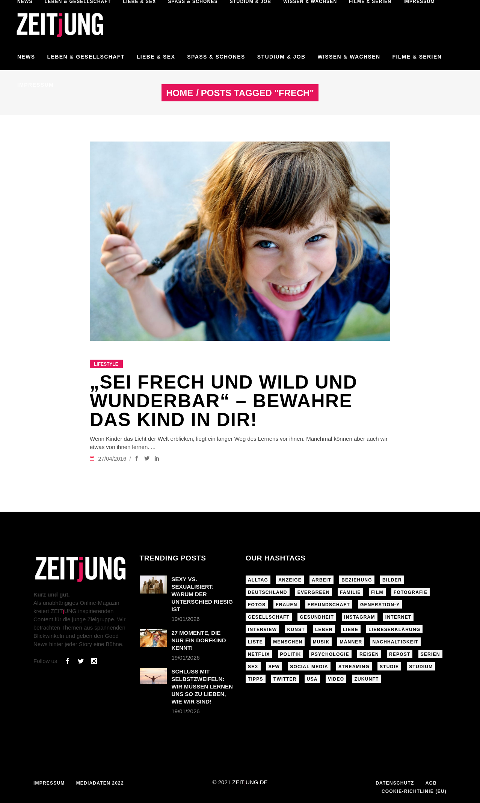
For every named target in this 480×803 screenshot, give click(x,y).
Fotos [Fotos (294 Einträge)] (257, 604)
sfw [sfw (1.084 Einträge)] (274, 666)
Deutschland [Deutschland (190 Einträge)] (267, 592)
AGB (431, 783)
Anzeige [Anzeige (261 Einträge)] (290, 580)
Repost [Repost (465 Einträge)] (400, 654)
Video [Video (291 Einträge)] (336, 679)
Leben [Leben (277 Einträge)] (324, 629)
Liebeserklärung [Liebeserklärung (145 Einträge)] (394, 629)
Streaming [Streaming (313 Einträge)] (354, 666)
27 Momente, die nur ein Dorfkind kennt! (199, 640)
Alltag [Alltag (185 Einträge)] (258, 580)
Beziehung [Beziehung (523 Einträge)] (356, 580)
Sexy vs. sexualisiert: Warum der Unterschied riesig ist (202, 594)
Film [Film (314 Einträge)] (377, 592)
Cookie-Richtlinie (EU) (414, 791)
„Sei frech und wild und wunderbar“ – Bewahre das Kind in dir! (223, 401)
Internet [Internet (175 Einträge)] (398, 617)
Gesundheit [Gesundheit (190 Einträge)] (317, 617)
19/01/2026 (186, 619)
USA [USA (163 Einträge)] (312, 679)
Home (179, 93)
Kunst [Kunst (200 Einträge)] (296, 629)
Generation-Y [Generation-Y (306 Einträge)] (380, 604)
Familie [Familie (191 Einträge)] (350, 592)
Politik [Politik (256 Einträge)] (290, 654)
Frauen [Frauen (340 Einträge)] (286, 604)
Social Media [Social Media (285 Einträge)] (309, 666)
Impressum (49, 783)
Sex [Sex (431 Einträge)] (253, 666)
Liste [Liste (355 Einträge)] (255, 642)
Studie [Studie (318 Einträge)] (389, 666)
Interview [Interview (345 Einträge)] (262, 629)
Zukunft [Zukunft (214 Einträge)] (366, 679)
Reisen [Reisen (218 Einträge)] (369, 654)
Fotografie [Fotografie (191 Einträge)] (410, 592)
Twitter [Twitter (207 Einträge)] (285, 679)
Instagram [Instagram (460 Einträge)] (359, 617)
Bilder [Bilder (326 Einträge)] (392, 580)
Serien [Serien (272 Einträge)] (430, 654)
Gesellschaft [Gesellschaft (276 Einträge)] (269, 617)
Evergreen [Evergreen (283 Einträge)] (313, 592)
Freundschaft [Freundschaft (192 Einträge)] (329, 604)
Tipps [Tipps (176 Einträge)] (255, 679)
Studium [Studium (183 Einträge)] (421, 666)
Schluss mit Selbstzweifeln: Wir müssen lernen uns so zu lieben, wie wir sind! (202, 686)
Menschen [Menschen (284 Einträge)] (287, 642)
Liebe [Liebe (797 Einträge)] (350, 629)
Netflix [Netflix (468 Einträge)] (259, 654)
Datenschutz (395, 783)
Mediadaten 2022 (100, 783)
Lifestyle (106, 364)
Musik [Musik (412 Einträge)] (321, 642)
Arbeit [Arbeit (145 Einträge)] (321, 580)
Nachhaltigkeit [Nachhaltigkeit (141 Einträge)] (396, 642)
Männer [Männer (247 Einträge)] (351, 642)
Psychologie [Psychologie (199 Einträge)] (330, 654)
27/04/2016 (113, 458)
